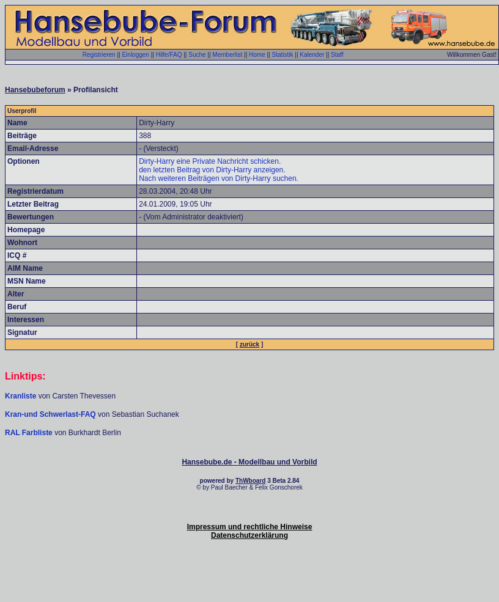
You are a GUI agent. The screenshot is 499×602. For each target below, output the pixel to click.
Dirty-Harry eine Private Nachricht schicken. (210, 161)
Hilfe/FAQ (169, 54)
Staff (337, 54)
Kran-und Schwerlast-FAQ (51, 414)
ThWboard (250, 480)
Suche (196, 54)
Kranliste (20, 396)
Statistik (282, 54)
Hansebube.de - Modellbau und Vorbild (249, 462)
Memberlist (227, 54)
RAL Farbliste (29, 432)
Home (257, 54)
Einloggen (135, 54)
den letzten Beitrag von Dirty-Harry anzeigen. (212, 170)
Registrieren (99, 54)
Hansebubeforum (35, 90)
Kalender (312, 54)
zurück (249, 344)
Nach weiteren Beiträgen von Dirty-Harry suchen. (218, 178)
